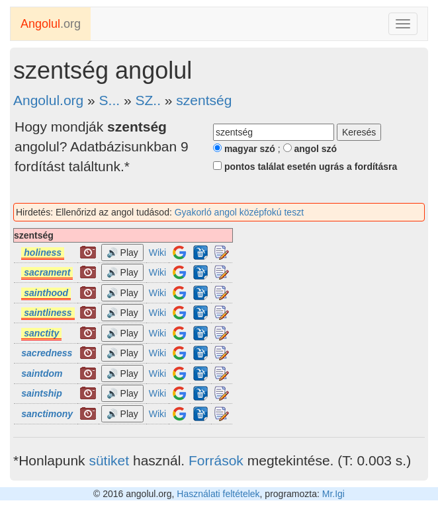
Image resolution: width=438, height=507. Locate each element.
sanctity (41, 333)
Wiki (157, 252)
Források (216, 460)
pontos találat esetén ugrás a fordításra (305, 166)
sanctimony (47, 414)
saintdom (41, 373)
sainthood (46, 293)
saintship (41, 393)
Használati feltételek (218, 493)
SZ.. (148, 100)
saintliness (47, 312)
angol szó (310, 148)
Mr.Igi (333, 493)
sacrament (47, 272)
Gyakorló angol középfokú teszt (239, 212)
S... (109, 100)
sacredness (46, 353)
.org (51, 23)
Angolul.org (48, 100)
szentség (204, 100)
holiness (43, 252)
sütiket (109, 460)
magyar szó (244, 148)
